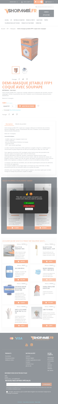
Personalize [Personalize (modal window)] (29, 209)
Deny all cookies (29, 206)
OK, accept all (29, 203)
